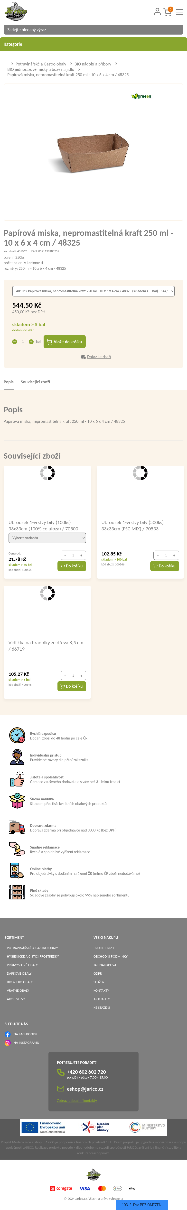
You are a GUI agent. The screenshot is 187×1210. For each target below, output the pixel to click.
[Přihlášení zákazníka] (157, 11)
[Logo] (22, 11)
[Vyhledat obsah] (177, 30)
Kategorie (93, 44)
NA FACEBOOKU (25, 1034)
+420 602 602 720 (86, 1072)
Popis (8, 382)
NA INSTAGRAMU (26, 1043)
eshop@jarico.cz (85, 1089)
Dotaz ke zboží (99, 357)
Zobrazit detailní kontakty (77, 1101)
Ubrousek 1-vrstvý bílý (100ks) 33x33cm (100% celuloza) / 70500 (43, 525)
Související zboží (35, 382)
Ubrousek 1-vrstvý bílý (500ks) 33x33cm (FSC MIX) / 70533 (133, 525)
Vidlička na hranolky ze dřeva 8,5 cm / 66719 (46, 646)
